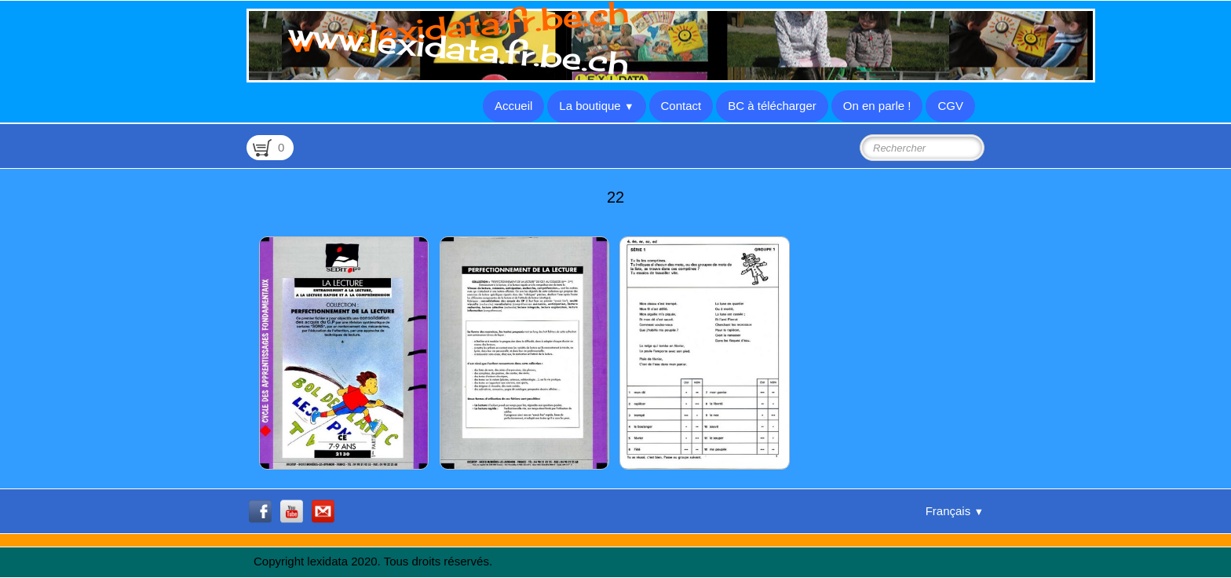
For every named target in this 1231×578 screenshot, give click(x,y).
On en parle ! (877, 105)
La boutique (596, 105)
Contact (681, 105)
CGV (950, 105)
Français (955, 511)
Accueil (513, 105)
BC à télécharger (772, 105)
